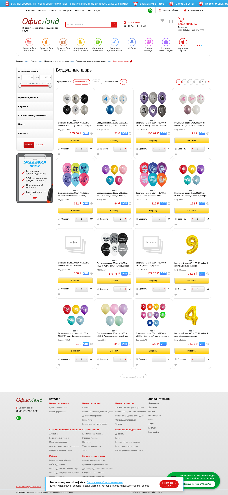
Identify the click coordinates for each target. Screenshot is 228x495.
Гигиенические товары (93, 456)
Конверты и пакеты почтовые (94, 424)
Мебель (53, 456)
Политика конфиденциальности (28, 487)
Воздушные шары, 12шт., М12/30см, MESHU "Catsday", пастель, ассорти (151, 124)
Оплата (53, 10)
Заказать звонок (132, 22)
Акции (97, 10)
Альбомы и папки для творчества (129, 408)
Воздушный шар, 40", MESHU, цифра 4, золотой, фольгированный (191, 334)
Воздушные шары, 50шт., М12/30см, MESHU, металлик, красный (151, 264)
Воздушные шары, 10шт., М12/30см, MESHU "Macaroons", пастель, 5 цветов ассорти (114, 334)
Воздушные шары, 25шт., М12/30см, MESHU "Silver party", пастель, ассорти (74, 124)
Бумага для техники (59, 403)
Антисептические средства (93, 460)
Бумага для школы (124, 403)
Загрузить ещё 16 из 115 (133, 377)
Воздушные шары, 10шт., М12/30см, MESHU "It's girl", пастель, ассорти (189, 124)
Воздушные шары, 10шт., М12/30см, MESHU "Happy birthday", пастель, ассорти (112, 194)
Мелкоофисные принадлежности (129, 450)
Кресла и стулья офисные (60, 460)
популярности (81, 82)
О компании (29, 10)
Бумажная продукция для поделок (129, 416)
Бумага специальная (58, 408)
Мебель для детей (57, 464)
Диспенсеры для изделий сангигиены (98, 468)
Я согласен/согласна (169, 484)
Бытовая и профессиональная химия (68, 430)
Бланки (85, 408)
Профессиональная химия (60, 450)
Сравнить (63, 149)
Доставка (42, 10)
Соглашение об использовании (105, 482)
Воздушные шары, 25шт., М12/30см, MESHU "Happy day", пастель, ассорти (190, 194)
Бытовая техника (90, 430)
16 (123, 82)
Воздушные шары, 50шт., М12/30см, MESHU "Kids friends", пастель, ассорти (152, 334)
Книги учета (87, 420)
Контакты (79, 10)
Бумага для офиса (91, 403)
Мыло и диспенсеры (58, 442)
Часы (84, 450)
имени (97, 82)
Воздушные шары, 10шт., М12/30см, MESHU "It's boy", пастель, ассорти (112, 124)
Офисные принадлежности (128, 430)
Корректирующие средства (126, 446)
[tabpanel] (34, 178)
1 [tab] (35, 198)
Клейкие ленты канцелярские (127, 442)
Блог (89, 10)
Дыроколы (119, 434)
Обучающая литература (125, 420)
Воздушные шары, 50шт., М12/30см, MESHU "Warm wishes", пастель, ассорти (73, 194)
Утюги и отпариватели (91, 446)
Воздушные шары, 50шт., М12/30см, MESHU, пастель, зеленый (73, 264)
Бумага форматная (57, 412)
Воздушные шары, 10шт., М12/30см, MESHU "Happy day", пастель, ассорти (74, 334)
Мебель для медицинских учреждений (65, 473)
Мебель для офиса (57, 477)
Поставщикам (65, 10)
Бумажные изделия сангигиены (95, 464)
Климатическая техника (92, 434)
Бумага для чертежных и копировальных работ (135, 412)
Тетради (118, 424)
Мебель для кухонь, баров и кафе (63, 468)
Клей (117, 438)
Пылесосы (86, 442)
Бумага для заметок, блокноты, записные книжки (103, 412)
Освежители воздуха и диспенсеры (64, 446)
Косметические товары (59, 438)
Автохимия (54, 434)
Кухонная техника (89, 438)
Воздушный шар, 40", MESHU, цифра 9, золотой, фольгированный (191, 264)
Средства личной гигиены (93, 473)
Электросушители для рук (93, 477)
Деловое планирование (92, 416)
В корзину (75, 140)
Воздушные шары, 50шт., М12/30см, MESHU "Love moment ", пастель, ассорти (151, 194)
